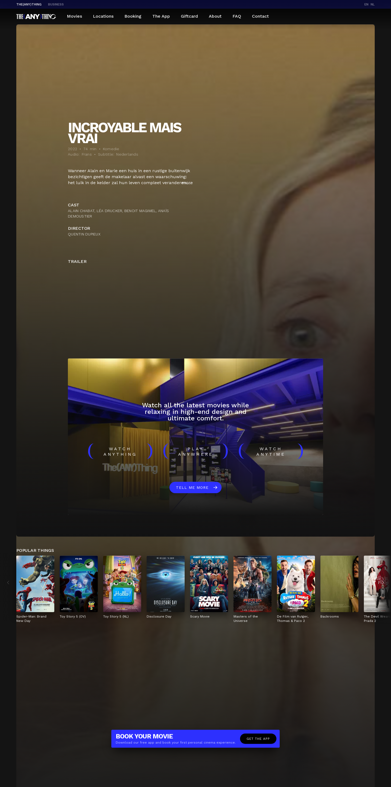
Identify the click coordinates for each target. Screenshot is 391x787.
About (215, 16)
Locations (103, 16)
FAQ (236, 16)
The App (161, 16)
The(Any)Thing (29, 4)
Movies (74, 16)
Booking (132, 16)
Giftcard (189, 16)
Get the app (258, 740)
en (366, 4)
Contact (260, 16)
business (56, 4)
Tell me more (192, 487)
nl (373, 4)
